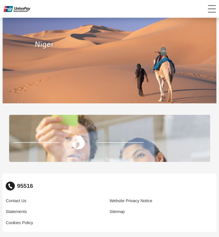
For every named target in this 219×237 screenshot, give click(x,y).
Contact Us (16, 200)
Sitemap (117, 211)
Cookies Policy (19, 222)
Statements (16, 211)
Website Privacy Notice (131, 200)
